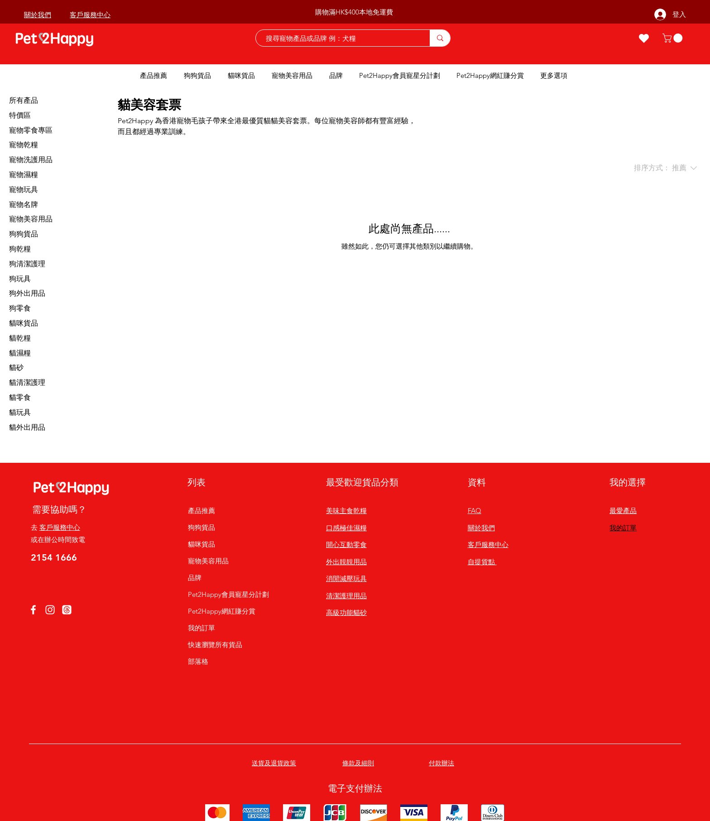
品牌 (194, 577)
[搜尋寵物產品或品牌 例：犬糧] (338, 38)
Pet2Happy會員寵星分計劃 (222, 594)
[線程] (67, 610)
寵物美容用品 (208, 561)
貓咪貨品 (201, 544)
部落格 (198, 661)
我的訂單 (201, 628)
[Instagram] (50, 610)
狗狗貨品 (201, 527)
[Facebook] (33, 610)
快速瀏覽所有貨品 (215, 644)
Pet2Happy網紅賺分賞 (221, 611)
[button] (673, 38)
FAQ (474, 510)
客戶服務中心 (59, 527)
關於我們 (481, 527)
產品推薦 (201, 510)
